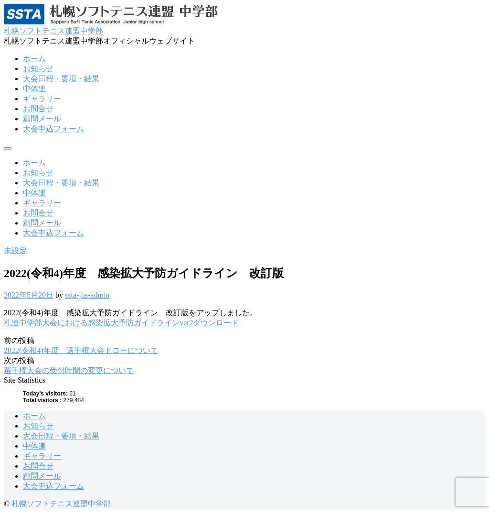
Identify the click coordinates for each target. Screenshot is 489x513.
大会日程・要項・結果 (61, 79)
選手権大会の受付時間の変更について (69, 370)
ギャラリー (42, 99)
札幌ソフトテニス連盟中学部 (53, 31)
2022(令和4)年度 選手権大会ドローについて (81, 350)
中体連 (34, 89)
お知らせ (38, 68)
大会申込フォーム (53, 129)
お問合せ (38, 109)
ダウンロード (216, 323)
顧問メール (42, 119)
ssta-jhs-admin (87, 295)
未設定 (15, 250)
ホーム (34, 58)
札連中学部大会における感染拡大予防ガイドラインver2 (98, 323)
